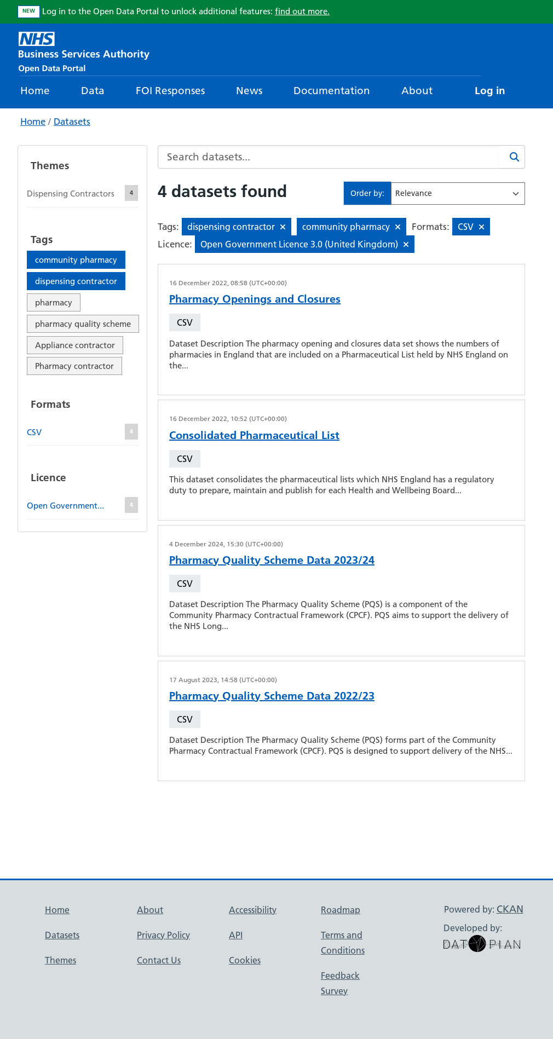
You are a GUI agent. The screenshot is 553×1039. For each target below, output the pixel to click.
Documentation (331, 90)
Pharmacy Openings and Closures (255, 298)
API (236, 935)
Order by (366, 193)
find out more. (302, 11)
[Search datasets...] (328, 157)
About (417, 90)
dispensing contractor (76, 281)
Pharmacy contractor (74, 366)
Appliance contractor (75, 345)
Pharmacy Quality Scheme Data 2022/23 (272, 695)
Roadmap (340, 909)
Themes (60, 960)
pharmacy (53, 302)
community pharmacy (76, 260)
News (249, 90)
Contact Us (159, 960)
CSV (185, 322)
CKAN (510, 909)
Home (35, 90)
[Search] (512, 157)
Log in (490, 90)
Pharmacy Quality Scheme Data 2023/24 (272, 560)
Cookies (245, 960)
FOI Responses (170, 90)
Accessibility (252, 909)
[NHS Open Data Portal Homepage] (84, 51)
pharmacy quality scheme (83, 324)
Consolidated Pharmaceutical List (254, 435)
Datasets (72, 121)
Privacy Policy (163, 935)
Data (93, 90)
